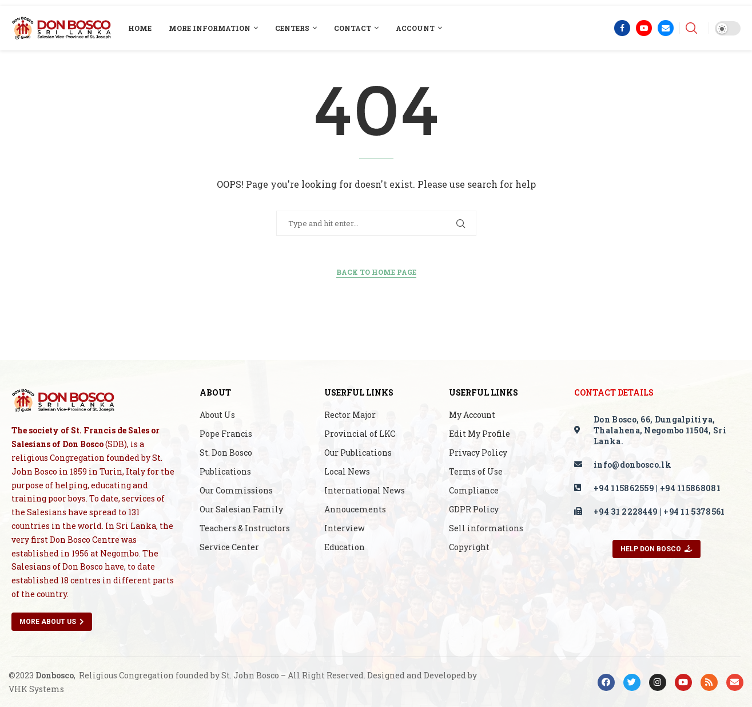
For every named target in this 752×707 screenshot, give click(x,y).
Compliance (474, 491)
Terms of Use (476, 472)
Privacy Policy (478, 453)
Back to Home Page (376, 272)
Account (415, 28)
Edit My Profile (479, 434)
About (215, 393)
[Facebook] (622, 28)
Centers (292, 28)
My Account (472, 415)
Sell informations (486, 528)
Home (140, 28)
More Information (209, 28)
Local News (347, 472)
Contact (352, 28)
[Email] (666, 28)
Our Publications (358, 453)
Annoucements (355, 509)
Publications (225, 472)
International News (364, 491)
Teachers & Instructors (245, 528)
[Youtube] (644, 28)
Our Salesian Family (241, 509)
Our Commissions (236, 491)
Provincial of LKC (359, 434)
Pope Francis (226, 434)
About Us (217, 415)
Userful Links (358, 393)
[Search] (691, 28)
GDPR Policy (474, 509)
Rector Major (350, 415)
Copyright (469, 547)
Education (344, 547)
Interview (344, 528)
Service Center (229, 547)
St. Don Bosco (226, 453)
